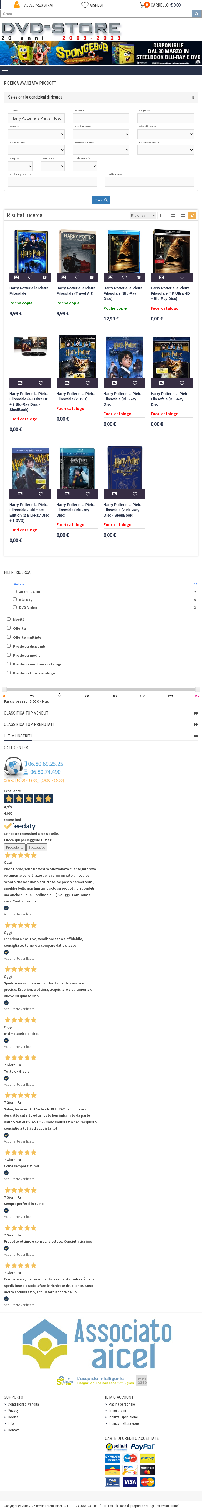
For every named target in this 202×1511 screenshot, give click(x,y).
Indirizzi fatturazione (124, 1423)
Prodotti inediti (27, 655)
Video (19, 584)
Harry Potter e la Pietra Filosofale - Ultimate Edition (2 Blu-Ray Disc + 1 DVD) (29, 513)
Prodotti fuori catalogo (34, 673)
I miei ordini (117, 1410)
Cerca (101, 200)
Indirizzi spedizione (123, 1417)
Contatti (14, 1430)
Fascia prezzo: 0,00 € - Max (26, 701)
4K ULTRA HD (29, 592)
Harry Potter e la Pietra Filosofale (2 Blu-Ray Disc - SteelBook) (123, 510)
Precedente (14, 847)
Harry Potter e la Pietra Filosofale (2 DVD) (76, 396)
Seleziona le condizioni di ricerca (35, 97)
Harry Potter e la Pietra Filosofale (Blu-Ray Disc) (123, 293)
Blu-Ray (25, 599)
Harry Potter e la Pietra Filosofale (28, 290)
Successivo (36, 847)
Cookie (13, 1417)
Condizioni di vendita (23, 1404)
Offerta (19, 628)
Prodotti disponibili (30, 646)
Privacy (13, 1410)
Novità (19, 619)
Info (11, 1423)
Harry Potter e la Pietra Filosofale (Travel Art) (76, 290)
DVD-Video (28, 607)
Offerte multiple (27, 637)
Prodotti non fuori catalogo (38, 664)
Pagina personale (122, 1404)
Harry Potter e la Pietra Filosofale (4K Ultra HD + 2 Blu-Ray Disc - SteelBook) (29, 402)
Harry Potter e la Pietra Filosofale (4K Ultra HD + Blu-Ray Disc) (170, 293)
